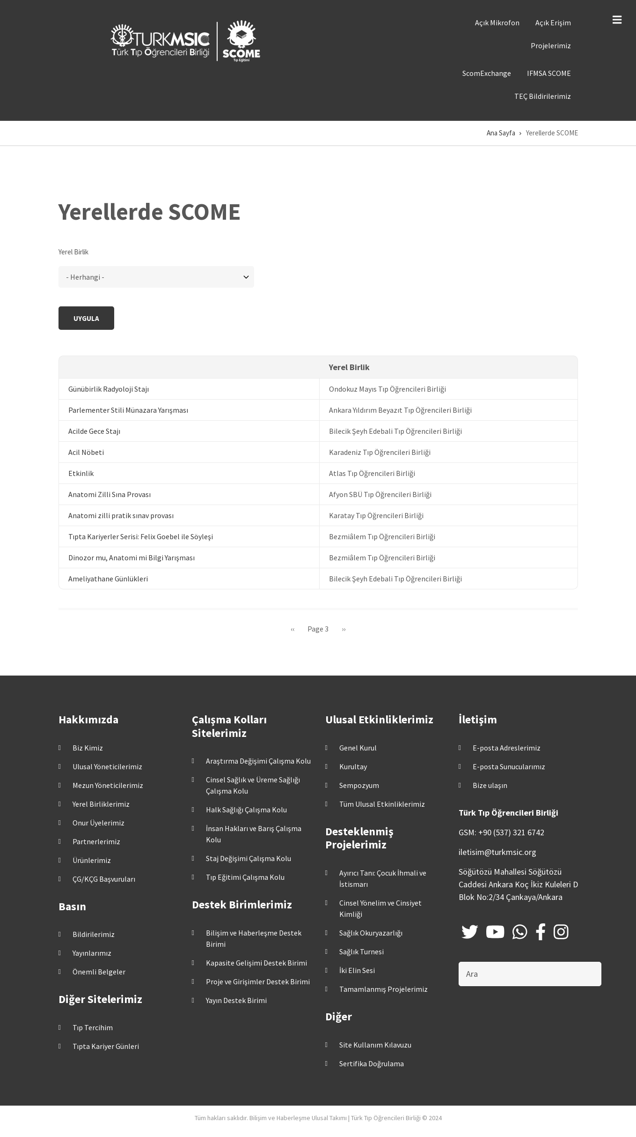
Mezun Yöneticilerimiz (108, 785)
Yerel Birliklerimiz (101, 804)
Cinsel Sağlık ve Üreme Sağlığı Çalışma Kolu (253, 785)
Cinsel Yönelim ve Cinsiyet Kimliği (380, 908)
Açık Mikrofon (497, 22)
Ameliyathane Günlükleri (108, 578)
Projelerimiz (551, 45)
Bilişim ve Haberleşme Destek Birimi (253, 938)
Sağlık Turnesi (361, 951)
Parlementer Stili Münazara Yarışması (128, 410)
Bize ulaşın (490, 785)
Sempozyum (359, 785)
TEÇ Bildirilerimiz (542, 96)
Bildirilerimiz (94, 934)
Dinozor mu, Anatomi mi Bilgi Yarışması (131, 557)
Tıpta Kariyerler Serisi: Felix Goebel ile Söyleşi (140, 536)
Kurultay (353, 766)
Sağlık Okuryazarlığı (370, 932)
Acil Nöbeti (86, 452)
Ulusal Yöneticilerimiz (107, 766)
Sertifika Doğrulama (371, 1063)
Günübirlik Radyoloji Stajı (108, 389)
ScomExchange (486, 73)
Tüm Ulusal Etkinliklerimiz (382, 804)
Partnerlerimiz (96, 841)
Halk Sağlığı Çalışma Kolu (246, 809)
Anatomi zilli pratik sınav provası (121, 515)
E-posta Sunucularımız (509, 766)
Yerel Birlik (73, 251)
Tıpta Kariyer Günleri (106, 1046)
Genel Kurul (358, 747)
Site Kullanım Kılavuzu (375, 1044)
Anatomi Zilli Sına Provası (109, 494)
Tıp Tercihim (93, 1027)
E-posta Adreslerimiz (507, 747)
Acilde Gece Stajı (94, 431)
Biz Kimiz (88, 747)
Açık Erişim (553, 22)
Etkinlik (81, 473)
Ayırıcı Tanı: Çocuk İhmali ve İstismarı (382, 878)
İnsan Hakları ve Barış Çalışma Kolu (253, 834)
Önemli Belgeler (99, 971)
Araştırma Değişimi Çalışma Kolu (258, 760)
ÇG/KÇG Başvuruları (104, 879)
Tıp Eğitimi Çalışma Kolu (245, 877)
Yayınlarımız (92, 953)
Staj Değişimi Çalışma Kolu (248, 858)
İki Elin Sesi (357, 970)
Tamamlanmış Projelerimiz (383, 989)
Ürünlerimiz (92, 860)
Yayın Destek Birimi (236, 1000)
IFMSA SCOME (549, 73)
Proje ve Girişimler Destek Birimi (258, 981)
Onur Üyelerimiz (98, 822)
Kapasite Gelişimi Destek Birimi (256, 962)
